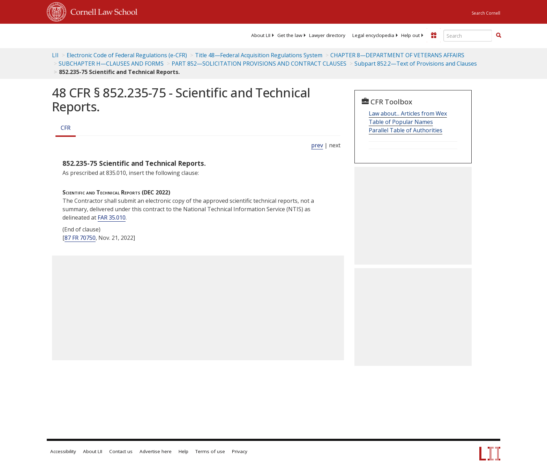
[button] (498, 35)
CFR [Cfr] (65, 128)
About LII (260, 35)
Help (183, 451)
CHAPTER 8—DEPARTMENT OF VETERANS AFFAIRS (397, 55)
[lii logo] (125, 34)
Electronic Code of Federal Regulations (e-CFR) (127, 55)
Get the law (289, 35)
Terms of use (210, 451)
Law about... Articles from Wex (408, 113)
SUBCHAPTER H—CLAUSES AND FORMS (111, 63)
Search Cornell (486, 13)
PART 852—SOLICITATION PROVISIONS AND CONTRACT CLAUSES (259, 63)
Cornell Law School (101, 11)
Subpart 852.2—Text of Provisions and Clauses (415, 63)
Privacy (239, 451)
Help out (410, 35)
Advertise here (156, 451)
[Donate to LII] (434, 35)
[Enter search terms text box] (467, 36)
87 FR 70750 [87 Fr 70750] (80, 238)
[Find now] (498, 35)
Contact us (121, 451)
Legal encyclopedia (373, 35)
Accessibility (63, 451)
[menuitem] (261, 35)
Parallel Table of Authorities (405, 130)
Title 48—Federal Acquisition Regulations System (258, 55)
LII (55, 55)
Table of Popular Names (401, 122)
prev (317, 145)
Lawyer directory (327, 35)
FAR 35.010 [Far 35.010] (112, 217)
